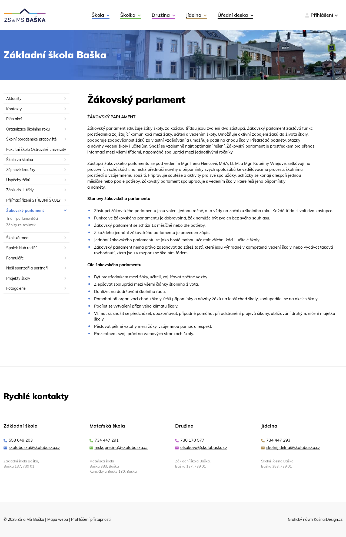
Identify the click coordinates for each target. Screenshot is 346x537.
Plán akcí (14, 118)
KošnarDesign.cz (328, 519)
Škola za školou (19, 159)
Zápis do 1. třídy (20, 190)
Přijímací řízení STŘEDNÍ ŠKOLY (33, 200)
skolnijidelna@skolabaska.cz (293, 447)
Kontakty (14, 108)
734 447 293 (278, 440)
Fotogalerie (16, 288)
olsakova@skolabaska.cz (203, 447)
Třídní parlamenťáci (22, 218)
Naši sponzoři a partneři (27, 268)
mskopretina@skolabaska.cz (121, 447)
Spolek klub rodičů (22, 247)
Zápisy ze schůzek (21, 225)
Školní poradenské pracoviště (31, 139)
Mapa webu (57, 519)
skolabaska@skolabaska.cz (34, 447)
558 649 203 (21, 440)
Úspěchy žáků (18, 180)
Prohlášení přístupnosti (91, 519)
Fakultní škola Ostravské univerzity (36, 149)
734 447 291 (107, 440)
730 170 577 (192, 440)
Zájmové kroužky (20, 169)
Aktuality (13, 98)
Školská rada (17, 237)
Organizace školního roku (28, 129)
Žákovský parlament (25, 210)
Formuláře (15, 258)
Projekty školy (18, 278)
